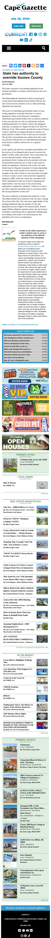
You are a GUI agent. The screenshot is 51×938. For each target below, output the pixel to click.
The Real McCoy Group (31, 797)
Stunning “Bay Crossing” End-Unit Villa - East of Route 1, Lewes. (17, 543)
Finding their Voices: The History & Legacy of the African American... (18, 706)
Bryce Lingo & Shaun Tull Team (34, 767)
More (43, 493)
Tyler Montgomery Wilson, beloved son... (19, 338)
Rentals (42, 647)
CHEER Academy (10, 687)
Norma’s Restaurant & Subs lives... (17, 343)
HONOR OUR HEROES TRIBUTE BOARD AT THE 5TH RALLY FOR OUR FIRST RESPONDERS (18, 725)
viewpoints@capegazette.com (29, 246)
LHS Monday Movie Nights (14, 714)
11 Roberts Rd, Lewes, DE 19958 (33, 460)
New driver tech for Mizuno (14, 357)
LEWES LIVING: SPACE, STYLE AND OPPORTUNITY (33, 791)
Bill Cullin (9, 618)
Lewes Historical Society (15, 665)
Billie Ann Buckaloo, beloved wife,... (17, 341)
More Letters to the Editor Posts (19, 325)
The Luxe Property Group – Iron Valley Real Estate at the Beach (18, 511)
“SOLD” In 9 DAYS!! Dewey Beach (18, 553)
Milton (22, 844)
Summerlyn (25, 745)
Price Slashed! (26, 855)
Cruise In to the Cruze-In (13, 678)
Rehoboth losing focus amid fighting (17, 352)
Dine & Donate (9, 483)
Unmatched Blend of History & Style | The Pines (33, 761)
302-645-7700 (25, 925)
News (32, 647)
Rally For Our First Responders (17, 730)
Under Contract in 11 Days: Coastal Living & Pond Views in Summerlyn (18, 566)
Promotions (21, 647)
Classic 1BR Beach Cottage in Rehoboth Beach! (32, 825)
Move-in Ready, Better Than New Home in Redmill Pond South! (17, 613)
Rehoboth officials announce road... (17, 355)
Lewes (22, 462)
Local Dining (25, 477)
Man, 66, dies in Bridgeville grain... (17, 360)
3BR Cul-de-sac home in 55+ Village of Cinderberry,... (32, 776)
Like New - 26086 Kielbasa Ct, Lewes (18, 507)
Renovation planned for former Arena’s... (19, 335)
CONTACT (25, 915)
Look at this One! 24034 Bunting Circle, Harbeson (16, 601)
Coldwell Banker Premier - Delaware (19, 594)
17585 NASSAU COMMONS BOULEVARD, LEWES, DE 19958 (25, 920)
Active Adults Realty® (31, 464)
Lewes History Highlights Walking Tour (17, 661)
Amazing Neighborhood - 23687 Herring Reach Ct (16, 625)
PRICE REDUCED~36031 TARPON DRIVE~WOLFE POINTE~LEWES (18, 589)
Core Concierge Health (14, 674)
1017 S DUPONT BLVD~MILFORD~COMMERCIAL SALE (18, 638)
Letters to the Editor (13, 70)
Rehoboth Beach (25, 765)
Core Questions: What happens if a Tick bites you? (17, 670)
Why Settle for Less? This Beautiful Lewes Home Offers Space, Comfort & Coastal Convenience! (18, 578)
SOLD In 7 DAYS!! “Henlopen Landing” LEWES (16, 520)
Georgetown (24, 780)
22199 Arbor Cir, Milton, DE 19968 (32, 841)
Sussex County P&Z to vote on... (16, 346)
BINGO (6, 696)
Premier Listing (25, 455)
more (43, 733)
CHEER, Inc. (10, 485)
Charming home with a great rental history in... (32, 871)
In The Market (25, 655)
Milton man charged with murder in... (17, 349)
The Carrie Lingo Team (31, 749)
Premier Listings (25, 740)
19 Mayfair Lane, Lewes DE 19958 (31, 887)
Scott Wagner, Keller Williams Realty (19, 536)
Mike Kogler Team (12, 524)
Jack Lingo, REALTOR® (31, 782)
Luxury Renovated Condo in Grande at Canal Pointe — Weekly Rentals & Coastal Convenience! (18, 532)
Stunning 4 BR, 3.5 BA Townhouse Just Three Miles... (32, 807)
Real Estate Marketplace (25, 501)
